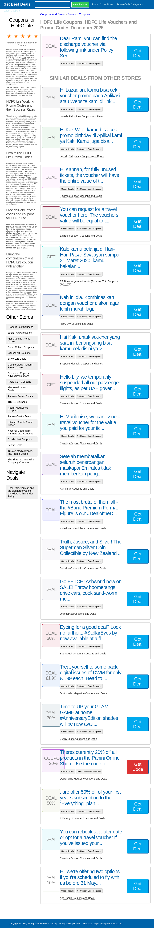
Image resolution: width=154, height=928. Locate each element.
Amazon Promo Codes (20, 396)
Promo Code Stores (103, 4)
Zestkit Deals (15, 445)
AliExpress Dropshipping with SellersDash (102, 923)
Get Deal (137, 53)
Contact (52, 923)
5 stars (36, 36)
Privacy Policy (64, 923)
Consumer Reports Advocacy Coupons (18, 374)
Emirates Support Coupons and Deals (81, 196)
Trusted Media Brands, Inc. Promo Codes (20, 452)
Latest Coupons (12, 10)
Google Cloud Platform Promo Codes (20, 366)
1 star (9, 36)
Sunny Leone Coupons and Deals (78, 738)
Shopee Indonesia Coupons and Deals (81, 363)
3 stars (23, 36)
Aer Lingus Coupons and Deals (77, 898)
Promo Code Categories (130, 4)
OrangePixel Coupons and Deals (78, 613)
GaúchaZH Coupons (19, 353)
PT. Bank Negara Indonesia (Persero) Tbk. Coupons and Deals (89, 282)
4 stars (29, 36)
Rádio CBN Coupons (19, 381)
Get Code (137, 767)
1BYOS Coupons (17, 402)
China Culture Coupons (21, 347)
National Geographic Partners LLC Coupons (20, 432)
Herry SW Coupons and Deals (77, 323)
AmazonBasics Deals (19, 416)
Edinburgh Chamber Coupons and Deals (82, 818)
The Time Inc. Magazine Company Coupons (21, 461)
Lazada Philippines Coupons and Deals (82, 116)
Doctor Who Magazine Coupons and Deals (83, 693)
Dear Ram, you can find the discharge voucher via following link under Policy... (21, 492)
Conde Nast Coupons (20, 439)
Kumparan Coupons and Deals (77, 488)
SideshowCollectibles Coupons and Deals (83, 528)
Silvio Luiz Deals (17, 358)
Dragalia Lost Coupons (20, 327)
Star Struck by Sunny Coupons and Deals (83, 653)
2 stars (16, 36)
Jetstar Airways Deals (20, 332)
